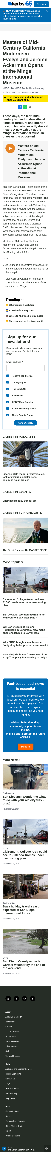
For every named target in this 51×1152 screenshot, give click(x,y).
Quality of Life (9, 903)
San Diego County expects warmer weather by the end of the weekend (24, 965)
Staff (7, 1051)
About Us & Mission (13, 1017)
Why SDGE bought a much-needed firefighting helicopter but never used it (25, 644)
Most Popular (13, 562)
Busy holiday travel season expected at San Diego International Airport (22, 910)
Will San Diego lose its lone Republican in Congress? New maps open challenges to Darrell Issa (24, 630)
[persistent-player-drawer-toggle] (47, 1148)
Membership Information (15, 1121)
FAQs (7, 1084)
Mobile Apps (10, 1036)
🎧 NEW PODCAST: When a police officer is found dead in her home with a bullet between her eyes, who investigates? (22, 15)
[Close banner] (47, 11)
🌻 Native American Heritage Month (24, 321)
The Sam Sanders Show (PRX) (21, 1150)
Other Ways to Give (13, 1126)
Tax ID (8, 1131)
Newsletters (10, 1022)
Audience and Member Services (18, 1069)
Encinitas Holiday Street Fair (19, 500)
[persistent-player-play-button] (4, 1148)
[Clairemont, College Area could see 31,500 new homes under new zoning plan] (25, 831)
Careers (8, 1027)
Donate (25, 746)
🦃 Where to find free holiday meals (24, 315)
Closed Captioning (13, 1074)
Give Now (41, 4)
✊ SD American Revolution (20, 305)
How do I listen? (12, 1088)
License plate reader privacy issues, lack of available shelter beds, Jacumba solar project (24, 477)
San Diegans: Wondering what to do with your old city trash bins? (24, 616)
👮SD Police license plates (20, 310)
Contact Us (10, 1079)
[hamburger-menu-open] (4, 4)
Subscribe (25, 422)
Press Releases (12, 1041)
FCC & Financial (12, 1031)
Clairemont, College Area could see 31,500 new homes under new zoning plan (24, 602)
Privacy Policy (11, 1046)
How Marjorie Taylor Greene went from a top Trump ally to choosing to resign (25, 656)
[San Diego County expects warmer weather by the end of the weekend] (25, 941)
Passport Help (11, 1093)
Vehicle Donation (12, 1136)
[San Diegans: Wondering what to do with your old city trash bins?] (25, 777)
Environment (8, 793)
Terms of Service (12, 1056)
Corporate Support (13, 1111)
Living (5, 848)
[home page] (20, 4)
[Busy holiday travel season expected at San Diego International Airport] (25, 886)
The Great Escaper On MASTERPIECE (25, 550)
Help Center (10, 1098)
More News (12, 760)
